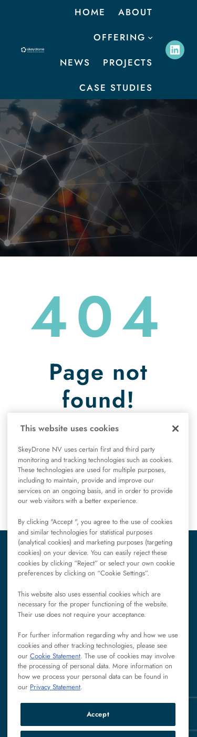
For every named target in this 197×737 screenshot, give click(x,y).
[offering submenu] (150, 37)
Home (90, 12)
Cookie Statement (55, 670)
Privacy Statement (55, 701)
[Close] (175, 442)
